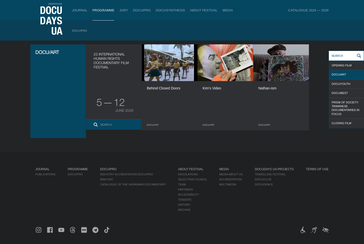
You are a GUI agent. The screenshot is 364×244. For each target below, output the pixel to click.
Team (182, 184)
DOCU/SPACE (264, 184)
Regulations (188, 174)
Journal (79, 10)
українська (55, 3)
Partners (185, 189)
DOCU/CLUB (263, 179)
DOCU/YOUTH (341, 83)
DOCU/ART (339, 74)
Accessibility (188, 194)
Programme (104, 10)
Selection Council (192, 179)
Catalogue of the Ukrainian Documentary (133, 184)
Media (227, 10)
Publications (45, 174)
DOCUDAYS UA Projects (274, 169)
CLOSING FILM (341, 123)
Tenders (185, 199)
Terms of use (317, 169)
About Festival (204, 10)
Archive (184, 209)
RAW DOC (106, 179)
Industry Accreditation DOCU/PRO (126, 174)
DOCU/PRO (142, 10)
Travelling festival (270, 174)
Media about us (231, 174)
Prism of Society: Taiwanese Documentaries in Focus (345, 108)
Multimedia (227, 184)
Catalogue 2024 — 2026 (308, 10)
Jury (123, 10)
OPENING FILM (342, 65)
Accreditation (230, 179)
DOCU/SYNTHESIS (170, 10)
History (184, 204)
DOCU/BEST (340, 93)
